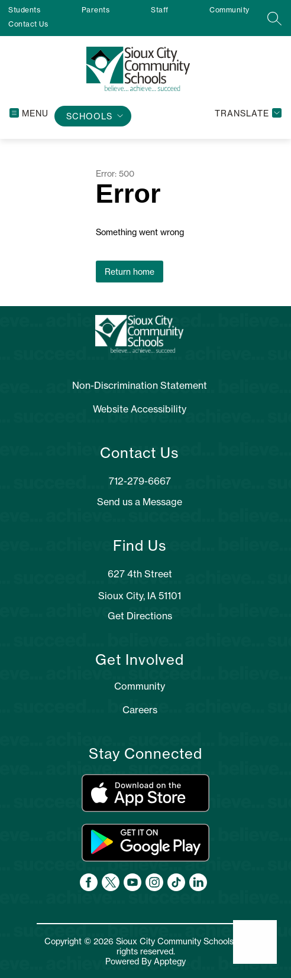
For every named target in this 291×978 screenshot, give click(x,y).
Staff (160, 9)
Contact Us (28, 24)
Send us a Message (139, 502)
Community (229, 9)
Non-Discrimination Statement (139, 385)
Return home (129, 272)
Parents (96, 9)
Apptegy (170, 961)
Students (24, 9)
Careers (139, 710)
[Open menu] (28, 113)
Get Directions (140, 616)
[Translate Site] (247, 113)
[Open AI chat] (255, 942)
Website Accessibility (139, 409)
